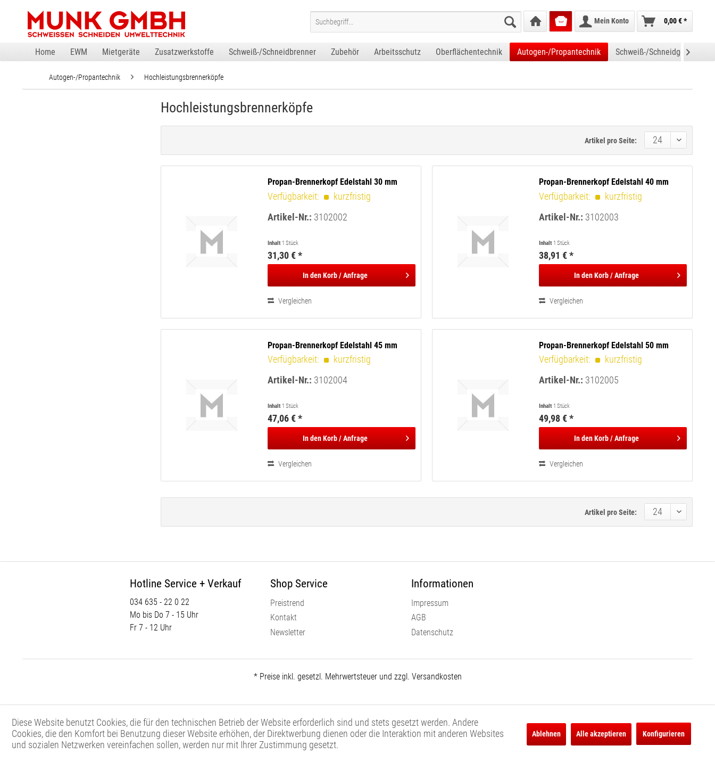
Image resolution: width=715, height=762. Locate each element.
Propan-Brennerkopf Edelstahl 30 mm (332, 182)
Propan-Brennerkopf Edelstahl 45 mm (332, 345)
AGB (418, 617)
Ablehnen (546, 734)
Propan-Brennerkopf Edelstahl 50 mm (604, 345)
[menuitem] (415, 21)
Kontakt (283, 617)
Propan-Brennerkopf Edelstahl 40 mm (604, 182)
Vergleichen (290, 301)
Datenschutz (432, 632)
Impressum (429, 603)
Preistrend (287, 603)
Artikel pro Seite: (611, 140)
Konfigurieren (664, 734)
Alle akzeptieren (601, 734)
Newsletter (287, 632)
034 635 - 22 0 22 (159, 602)
